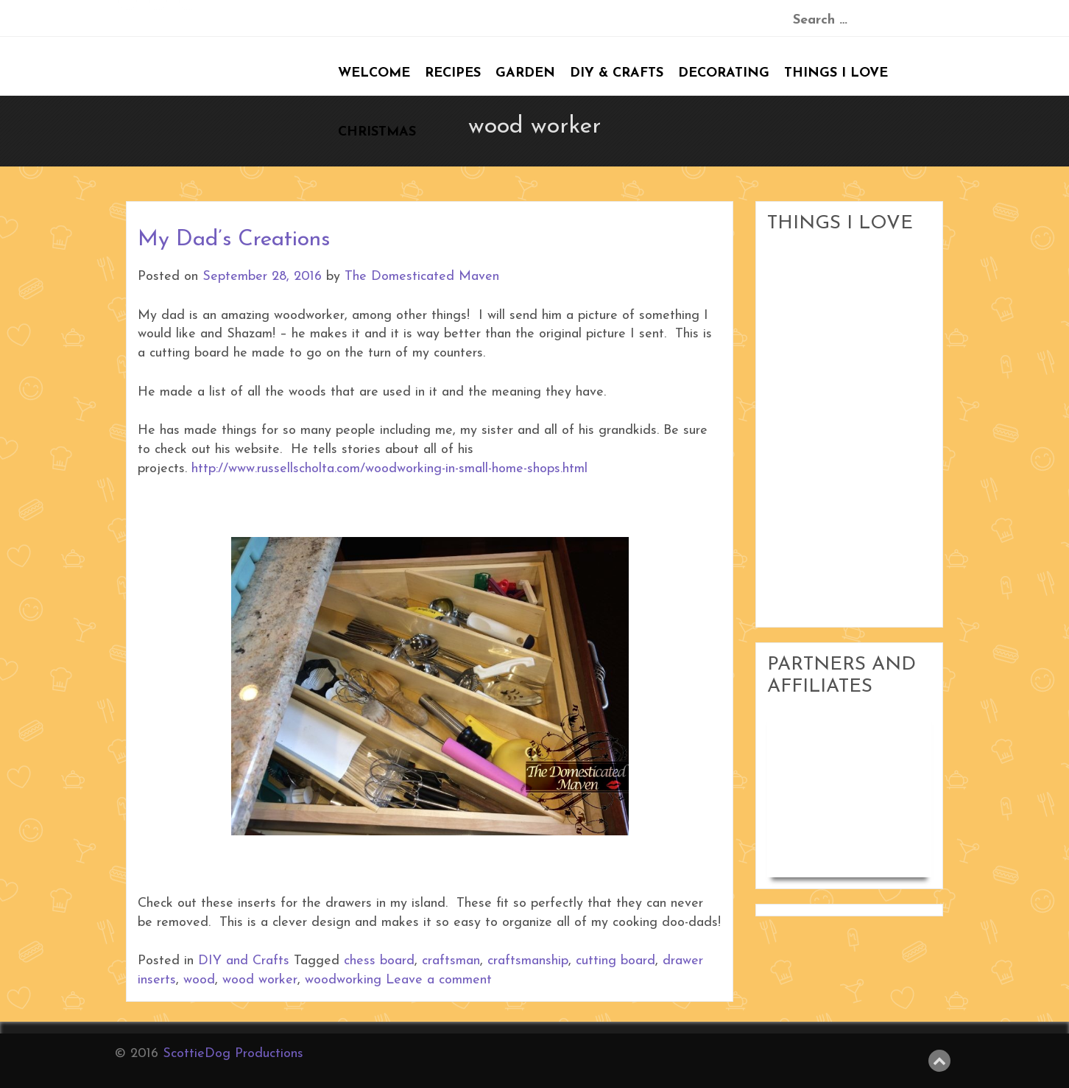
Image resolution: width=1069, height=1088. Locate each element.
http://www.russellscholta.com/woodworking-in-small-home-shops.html (389, 469)
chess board (379, 961)
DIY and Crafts (243, 961)
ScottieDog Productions (233, 1054)
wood (199, 980)
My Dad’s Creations (234, 239)
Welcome (374, 73)
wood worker (259, 980)
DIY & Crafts (616, 73)
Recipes (453, 73)
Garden (525, 73)
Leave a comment (439, 980)
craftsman (451, 961)
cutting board (615, 961)
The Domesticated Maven (422, 277)
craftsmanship (527, 961)
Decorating (723, 73)
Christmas (377, 132)
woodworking (343, 980)
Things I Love (836, 73)
